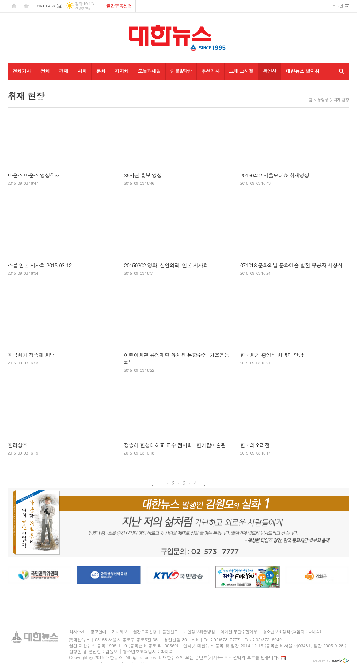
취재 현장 (341, 99)
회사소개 (77, 631)
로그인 (337, 5)
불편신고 (170, 631)
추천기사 (210, 71)
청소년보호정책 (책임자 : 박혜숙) (292, 631)
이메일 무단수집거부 (238, 631)
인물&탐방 (181, 71)
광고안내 (98, 631)
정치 (45, 71)
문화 (100, 71)
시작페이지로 (14, 6)
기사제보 (119, 631)
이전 (152, 484)
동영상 (269, 71)
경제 (63, 71)
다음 (205, 484)
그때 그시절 (241, 71)
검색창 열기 (340, 71)
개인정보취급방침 (199, 631)
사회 (81, 71)
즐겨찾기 (26, 6)
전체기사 (22, 71)
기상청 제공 (83, 8)
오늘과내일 (149, 71)
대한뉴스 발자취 (302, 71)
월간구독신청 (118, 5)
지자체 (121, 71)
